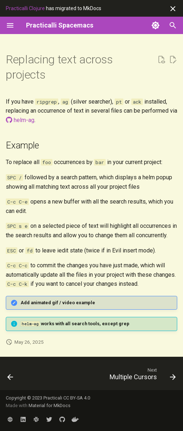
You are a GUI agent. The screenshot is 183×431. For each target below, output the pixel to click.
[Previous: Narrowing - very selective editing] (10, 375)
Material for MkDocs (50, 405)
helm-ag (20, 120)
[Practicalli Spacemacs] (59, 25)
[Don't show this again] (173, 8)
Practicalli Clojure (25, 8)
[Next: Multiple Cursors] (142, 375)
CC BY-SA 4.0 (76, 398)
